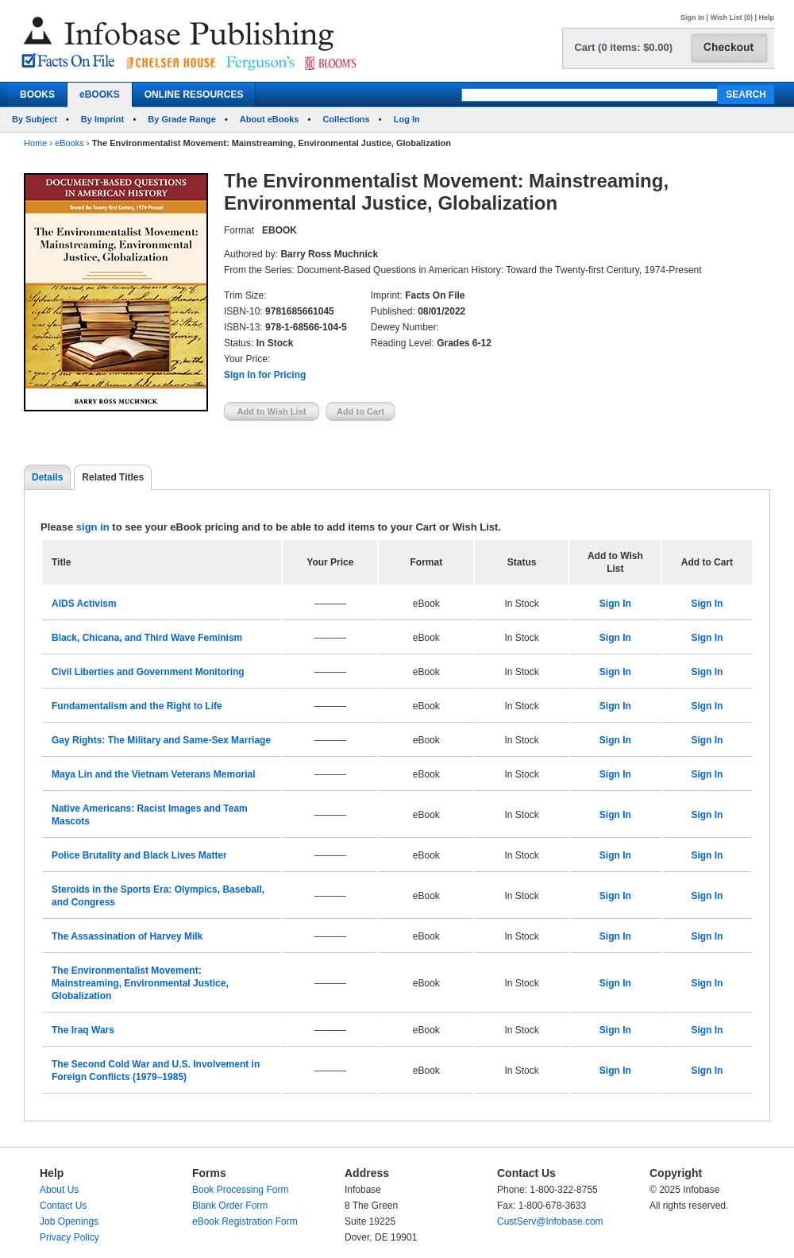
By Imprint (102, 119)
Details (47, 477)
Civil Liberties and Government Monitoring (148, 671)
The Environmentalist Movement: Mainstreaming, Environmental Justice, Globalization (140, 983)
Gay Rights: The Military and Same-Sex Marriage (161, 740)
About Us (59, 1189)
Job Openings (69, 1221)
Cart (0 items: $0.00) (623, 47)
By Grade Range (182, 119)
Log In (407, 119)
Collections (345, 119)
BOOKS (37, 94)
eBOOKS (99, 94)
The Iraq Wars (83, 1030)
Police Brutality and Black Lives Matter (139, 855)
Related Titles (113, 477)
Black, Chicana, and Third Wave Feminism (147, 637)
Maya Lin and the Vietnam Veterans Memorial (154, 774)
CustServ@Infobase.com (550, 1221)
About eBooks (269, 119)
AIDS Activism (84, 603)
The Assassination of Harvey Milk (127, 936)
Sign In (692, 17)
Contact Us (63, 1205)
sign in (93, 527)
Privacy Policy (69, 1237)
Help (766, 17)
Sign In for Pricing (265, 374)
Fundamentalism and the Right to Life (137, 706)
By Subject (34, 119)
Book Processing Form (240, 1189)
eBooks (69, 143)
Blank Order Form (230, 1205)
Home (35, 143)
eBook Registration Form (245, 1221)
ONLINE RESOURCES (194, 94)
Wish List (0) (732, 17)
